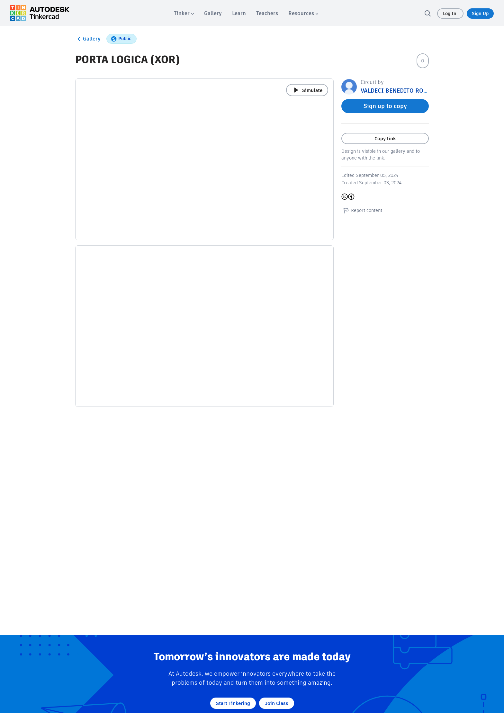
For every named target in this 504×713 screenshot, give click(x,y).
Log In (450, 13)
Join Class (276, 703)
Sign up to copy (385, 106)
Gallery (88, 39)
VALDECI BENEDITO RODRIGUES (404, 91)
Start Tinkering (233, 703)
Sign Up (480, 13)
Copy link (385, 138)
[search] (427, 13)
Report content (361, 210)
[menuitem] (184, 13)
